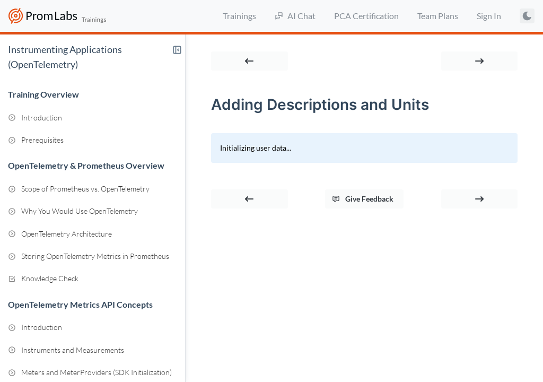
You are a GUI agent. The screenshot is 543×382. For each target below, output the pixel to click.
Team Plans (437, 16)
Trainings (239, 16)
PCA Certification (366, 16)
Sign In (489, 16)
